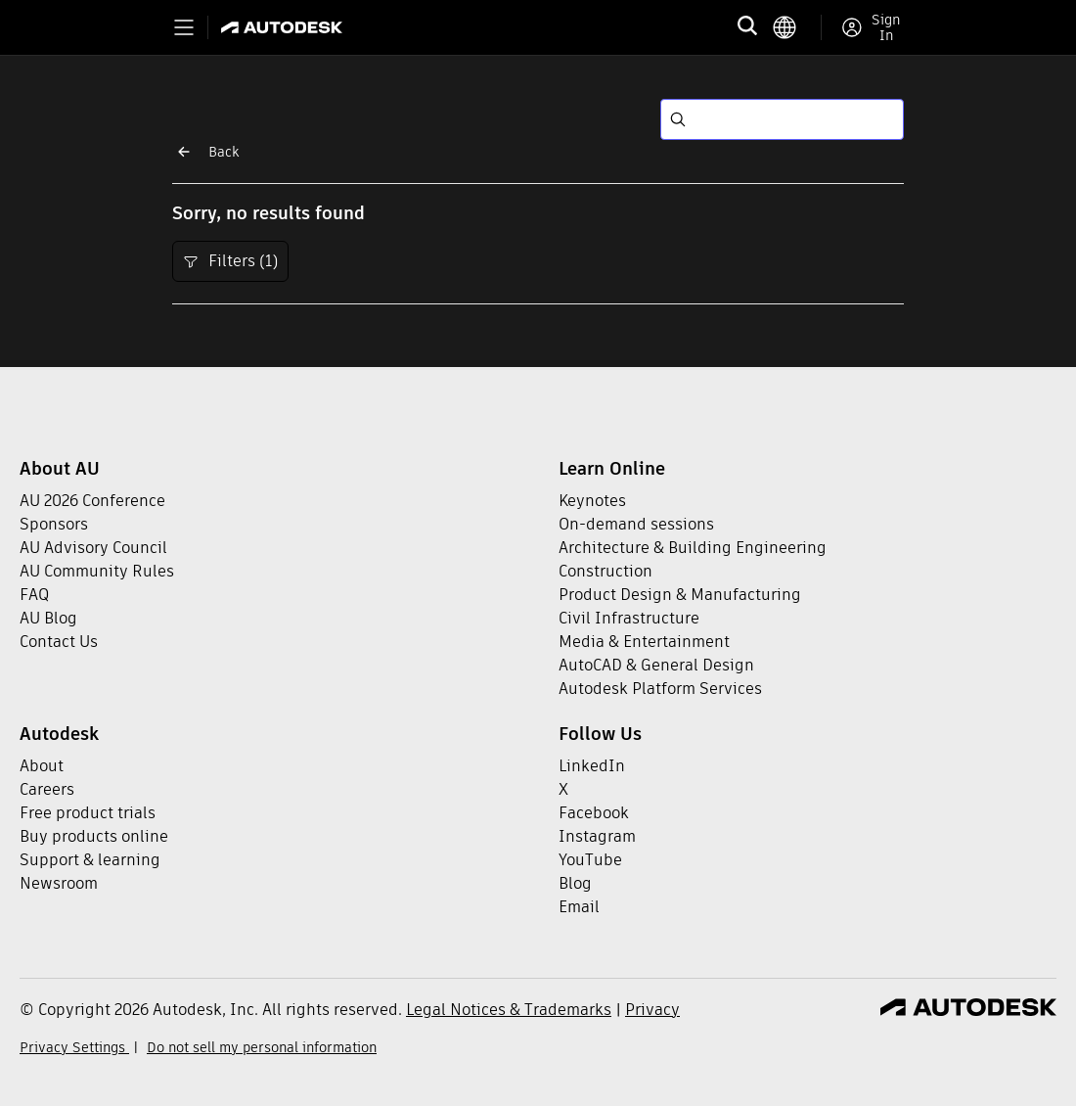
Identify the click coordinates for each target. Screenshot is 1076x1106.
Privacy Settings (74, 1047)
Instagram (597, 836)
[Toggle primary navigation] (184, 27)
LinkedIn (592, 766)
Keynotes (592, 500)
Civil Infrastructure (629, 618)
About (42, 766)
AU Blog (48, 618)
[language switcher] (797, 27)
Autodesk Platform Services (660, 688)
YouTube (590, 860)
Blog (575, 883)
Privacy (652, 1009)
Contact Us (59, 641)
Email (579, 907)
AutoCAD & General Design (656, 665)
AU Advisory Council (93, 547)
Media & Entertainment (644, 641)
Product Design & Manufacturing (680, 594)
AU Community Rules (97, 571)
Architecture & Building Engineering (693, 547)
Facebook (594, 813)
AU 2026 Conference (92, 500)
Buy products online (94, 836)
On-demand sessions (636, 524)
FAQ (34, 594)
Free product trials (88, 813)
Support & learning (90, 860)
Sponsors (54, 524)
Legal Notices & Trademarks (508, 1009)
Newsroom (59, 883)
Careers (47, 789)
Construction (605, 571)
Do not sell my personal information (262, 1047)
